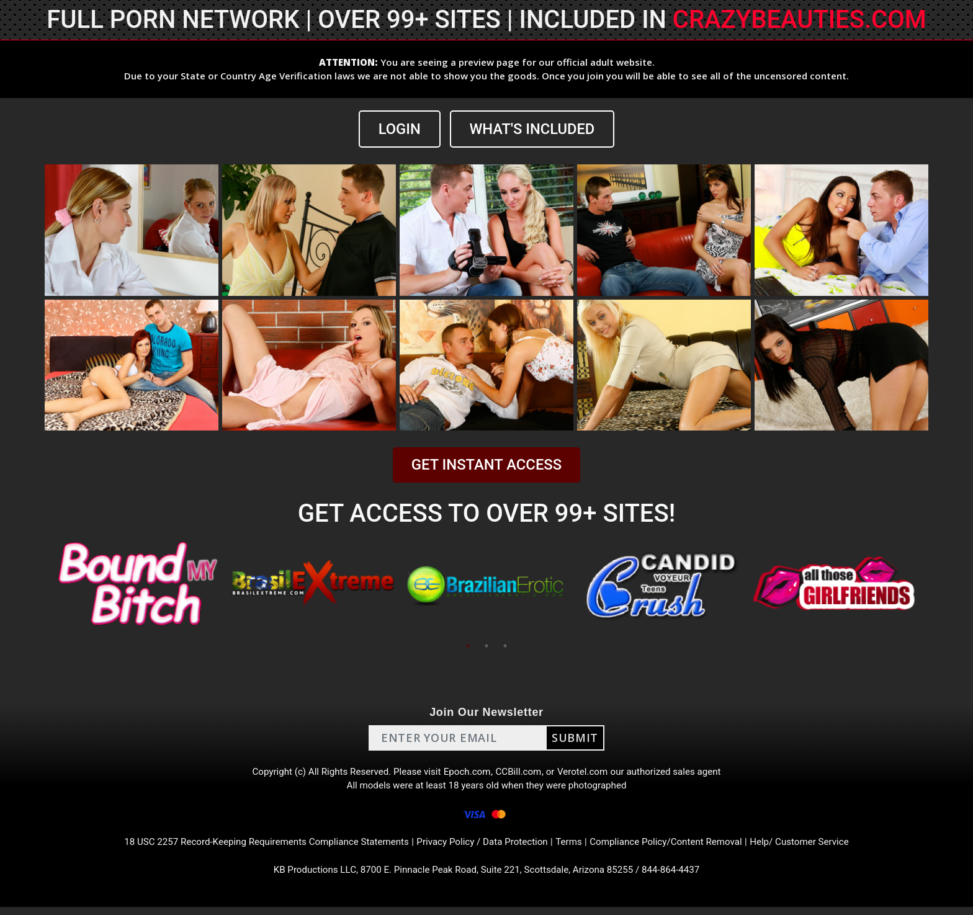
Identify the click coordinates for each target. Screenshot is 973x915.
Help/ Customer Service (815, 848)
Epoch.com (466, 773)
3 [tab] (505, 646)
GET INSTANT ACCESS (486, 464)
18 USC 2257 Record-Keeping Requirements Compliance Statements (255, 848)
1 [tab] (468, 646)
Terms (574, 848)
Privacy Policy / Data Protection (482, 848)
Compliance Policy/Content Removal (675, 848)
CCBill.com (520, 773)
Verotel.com (587, 773)
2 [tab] (486, 646)
